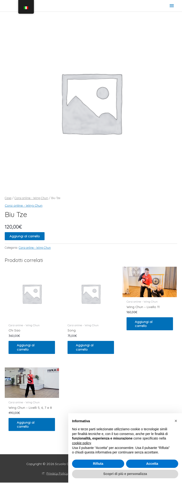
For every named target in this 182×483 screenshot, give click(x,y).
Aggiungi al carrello (24, 236)
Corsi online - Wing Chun (31, 198)
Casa (8, 198)
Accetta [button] (152, 464)
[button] (176, 421)
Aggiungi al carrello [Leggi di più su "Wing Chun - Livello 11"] (145, 324)
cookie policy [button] (81, 443)
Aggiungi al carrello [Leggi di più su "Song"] (86, 347)
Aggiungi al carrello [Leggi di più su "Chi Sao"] (27, 347)
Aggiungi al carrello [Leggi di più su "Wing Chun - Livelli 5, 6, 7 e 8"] (27, 425)
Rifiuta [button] (98, 464)
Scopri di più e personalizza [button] (125, 474)
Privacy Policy (57, 474)
